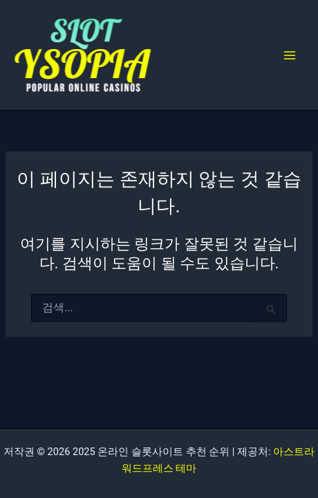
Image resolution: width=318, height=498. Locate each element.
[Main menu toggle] (289, 55)
